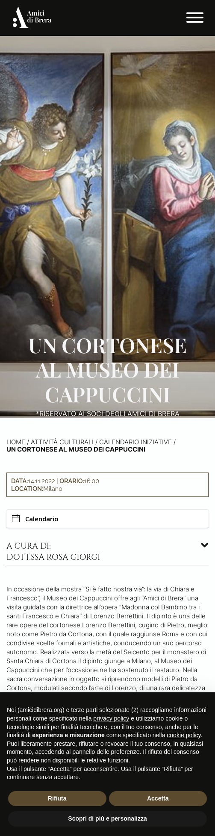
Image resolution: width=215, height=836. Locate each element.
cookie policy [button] (183, 735)
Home (15, 442)
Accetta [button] (158, 798)
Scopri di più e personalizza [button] (107, 818)
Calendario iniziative (135, 442)
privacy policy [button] (111, 718)
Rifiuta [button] (57, 798)
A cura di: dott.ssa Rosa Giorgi (53, 552)
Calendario (35, 518)
